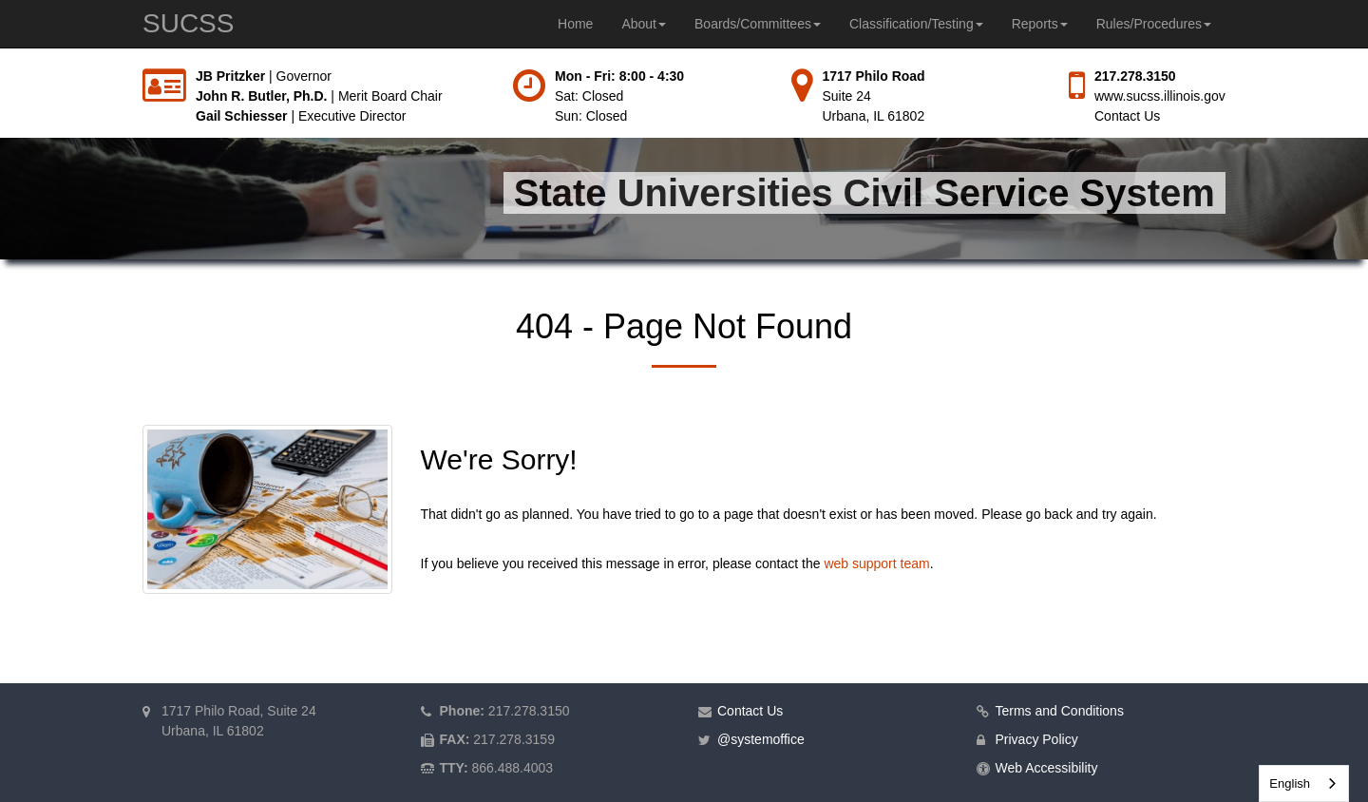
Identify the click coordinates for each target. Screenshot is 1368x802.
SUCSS (188, 23)
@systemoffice (761, 739)
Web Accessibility (1047, 767)
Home (575, 23)
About (643, 23)
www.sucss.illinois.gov (1160, 96)
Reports (1040, 23)
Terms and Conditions (1060, 710)
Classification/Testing (916, 23)
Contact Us (1127, 116)
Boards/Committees (757, 23)
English (1289, 783)
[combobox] (1304, 783)
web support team (876, 563)
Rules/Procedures (1153, 23)
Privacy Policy (1037, 739)
